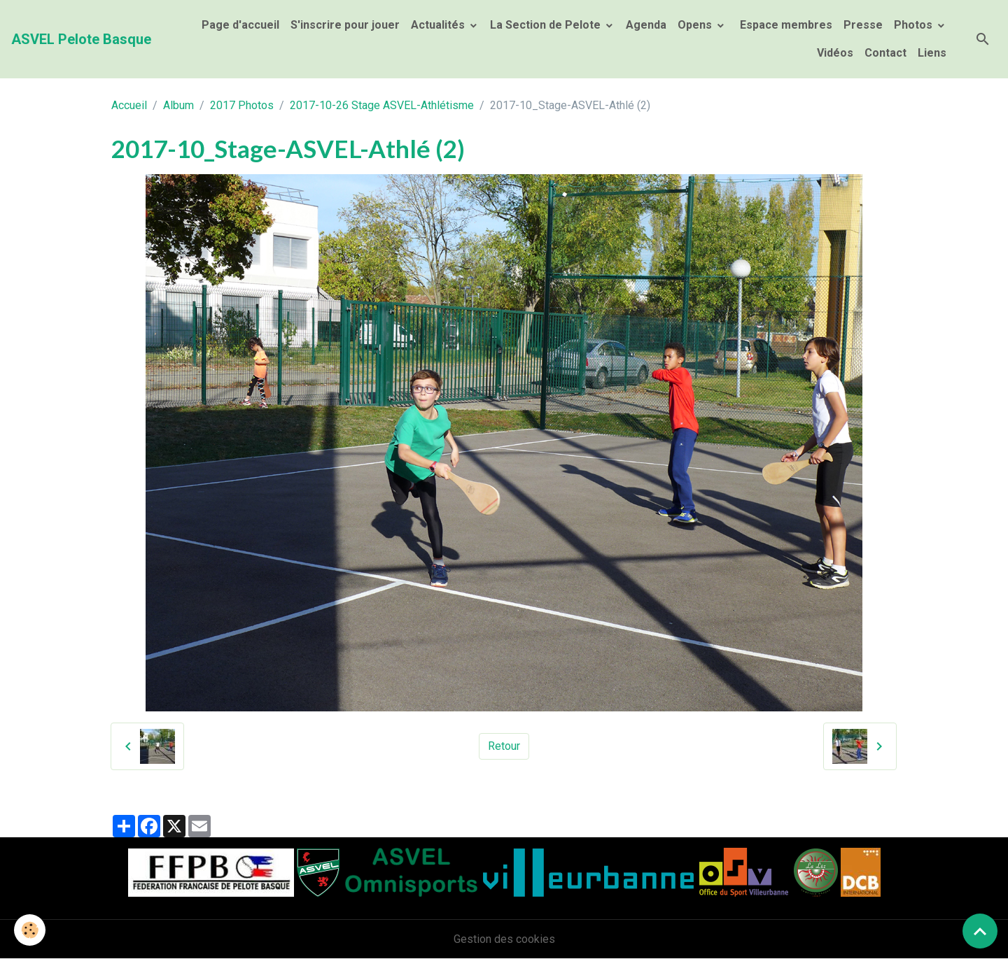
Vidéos (835, 52)
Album (178, 105)
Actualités (439, 24)
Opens (696, 24)
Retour (504, 746)
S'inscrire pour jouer (345, 24)
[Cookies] (30, 930)
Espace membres (784, 24)
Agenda (646, 24)
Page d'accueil (240, 24)
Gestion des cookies (504, 939)
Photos (914, 24)
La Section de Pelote (546, 24)
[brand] (81, 39)
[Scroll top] (979, 931)
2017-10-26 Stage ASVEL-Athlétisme (382, 105)
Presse (863, 24)
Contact (885, 52)
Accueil (129, 105)
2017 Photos (242, 105)
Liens (932, 52)
